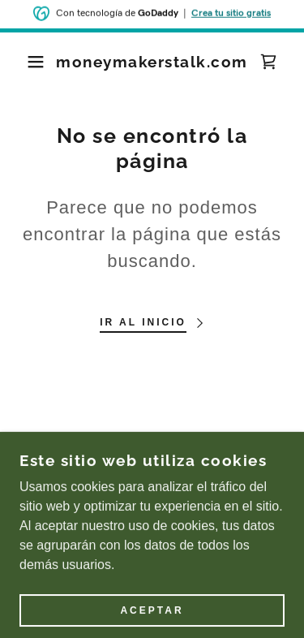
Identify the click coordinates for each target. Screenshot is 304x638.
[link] (152, 62)
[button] (23, 61)
